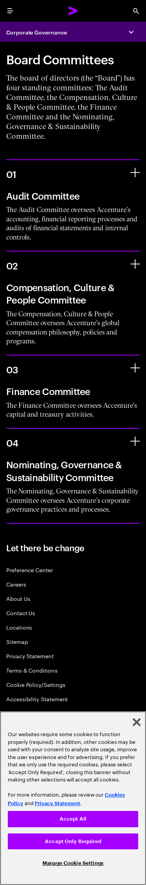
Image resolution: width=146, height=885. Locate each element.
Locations (19, 627)
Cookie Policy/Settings (35, 684)
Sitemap (17, 641)
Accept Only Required (73, 841)
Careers (16, 584)
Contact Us (20, 613)
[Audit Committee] (135, 172)
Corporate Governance (36, 32)
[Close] (136, 722)
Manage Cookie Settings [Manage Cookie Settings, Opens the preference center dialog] (73, 863)
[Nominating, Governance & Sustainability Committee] (135, 441)
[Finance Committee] (135, 368)
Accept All (73, 818)
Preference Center (29, 570)
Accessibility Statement (37, 699)
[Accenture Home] (73, 11)
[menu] (10, 11)
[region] (73, 798)
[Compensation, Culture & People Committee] (135, 264)
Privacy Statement (30, 656)
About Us (18, 598)
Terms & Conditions (32, 670)
